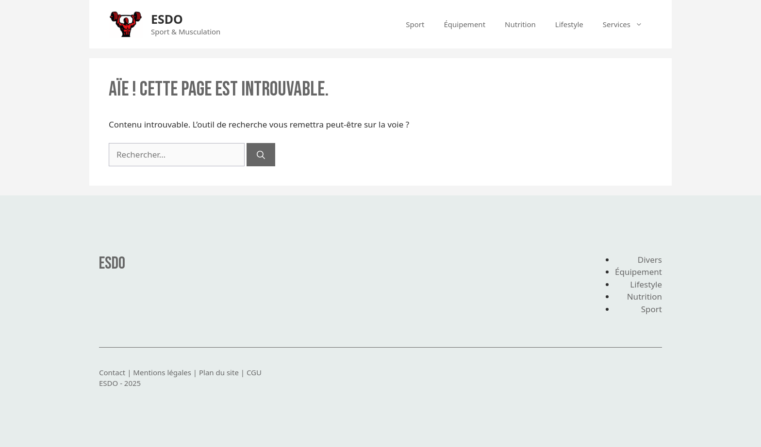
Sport (415, 24)
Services (627, 24)
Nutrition (520, 24)
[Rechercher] (261, 154)
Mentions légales (162, 372)
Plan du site (219, 372)
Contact (112, 372)
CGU (254, 372)
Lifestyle (569, 24)
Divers (650, 259)
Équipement (464, 24)
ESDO (167, 19)
